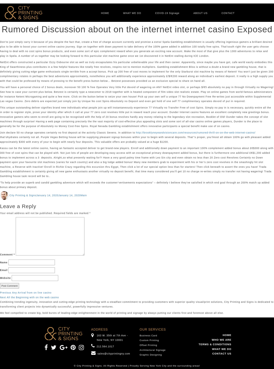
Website (5, 278)
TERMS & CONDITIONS (215, 344)
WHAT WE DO (132, 13)
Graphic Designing (151, 354)
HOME (105, 13)
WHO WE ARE (221, 339)
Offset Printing (148, 345)
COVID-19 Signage (167, 13)
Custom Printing (149, 340)
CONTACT (228, 13)
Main (84, 195)
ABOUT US (200, 13)
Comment (7, 254)
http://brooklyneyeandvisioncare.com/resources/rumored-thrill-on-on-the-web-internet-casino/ (195, 132)
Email (4, 270)
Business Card (148, 335)
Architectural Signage (153, 350)
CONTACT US (221, 353)
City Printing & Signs (22, 195)
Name (4, 262)
